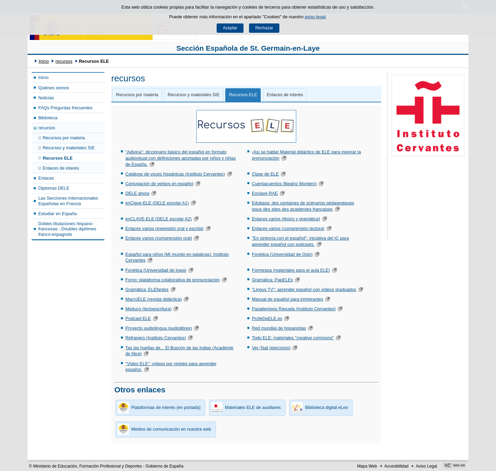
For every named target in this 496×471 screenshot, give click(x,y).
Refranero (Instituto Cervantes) (155, 337)
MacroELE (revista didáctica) (153, 299)
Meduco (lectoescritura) (148, 308)
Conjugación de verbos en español (159, 183)
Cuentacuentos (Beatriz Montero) (284, 183)
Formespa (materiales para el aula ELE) (291, 270)
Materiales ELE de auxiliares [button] (245, 407)
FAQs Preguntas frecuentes (65, 107)
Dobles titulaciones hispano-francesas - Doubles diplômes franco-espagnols (67, 229)
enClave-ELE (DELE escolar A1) (157, 203)
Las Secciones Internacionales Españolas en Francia (68, 201)
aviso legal (315, 16)
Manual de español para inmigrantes (287, 299)
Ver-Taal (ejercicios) (271, 347)
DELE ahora (137, 193)
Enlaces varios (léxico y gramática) (286, 218)
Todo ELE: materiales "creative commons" (293, 337)
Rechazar (264, 28)
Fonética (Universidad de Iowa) (155, 270)
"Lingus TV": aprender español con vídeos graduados (304, 289)
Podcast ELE (138, 318)
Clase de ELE (265, 174)
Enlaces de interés (61, 168)
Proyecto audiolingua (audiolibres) (158, 328)
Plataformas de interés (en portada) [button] (157, 407)
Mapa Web (367, 466)
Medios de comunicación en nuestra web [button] (163, 429)
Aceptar (230, 28)
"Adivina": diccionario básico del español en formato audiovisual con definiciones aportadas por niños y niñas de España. (180, 158)
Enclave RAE (265, 193)
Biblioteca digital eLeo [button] (318, 407)
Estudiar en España (57, 213)
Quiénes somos (53, 87)
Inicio (44, 61)
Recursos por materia (64, 137)
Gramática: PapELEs (272, 279)
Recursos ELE (58, 158)
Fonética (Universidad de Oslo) (282, 254)
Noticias (46, 97)
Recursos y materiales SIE (69, 147)
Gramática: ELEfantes (146, 289)
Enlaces (46, 178)
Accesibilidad (396, 466)
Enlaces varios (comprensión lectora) (288, 228)
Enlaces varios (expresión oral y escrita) (164, 228)
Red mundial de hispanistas (279, 328)
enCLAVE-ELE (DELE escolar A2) (158, 218)
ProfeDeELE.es (267, 318)
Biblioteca (48, 117)
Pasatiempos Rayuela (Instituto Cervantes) (293, 308)
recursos (63, 61)
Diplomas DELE (53, 188)
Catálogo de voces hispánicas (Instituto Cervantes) (175, 174)
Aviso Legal (426, 466)
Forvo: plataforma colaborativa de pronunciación (172, 279)
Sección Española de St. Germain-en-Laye (248, 48)
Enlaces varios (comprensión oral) (158, 238)
